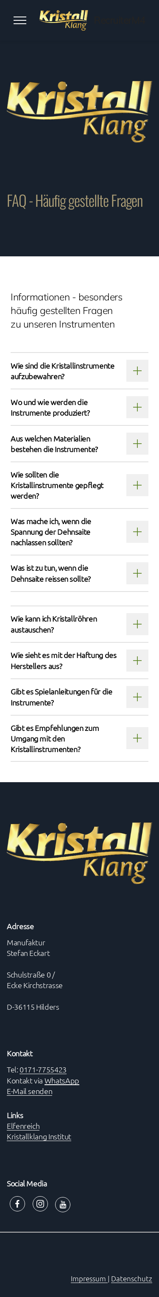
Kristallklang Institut (39, 1136)
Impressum (89, 1278)
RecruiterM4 (119, 20)
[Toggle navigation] (20, 20)
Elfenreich (23, 1125)
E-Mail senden (29, 1091)
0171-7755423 (43, 1069)
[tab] (79, 371)
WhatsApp (62, 1080)
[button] (79, 371)
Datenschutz (131, 1278)
